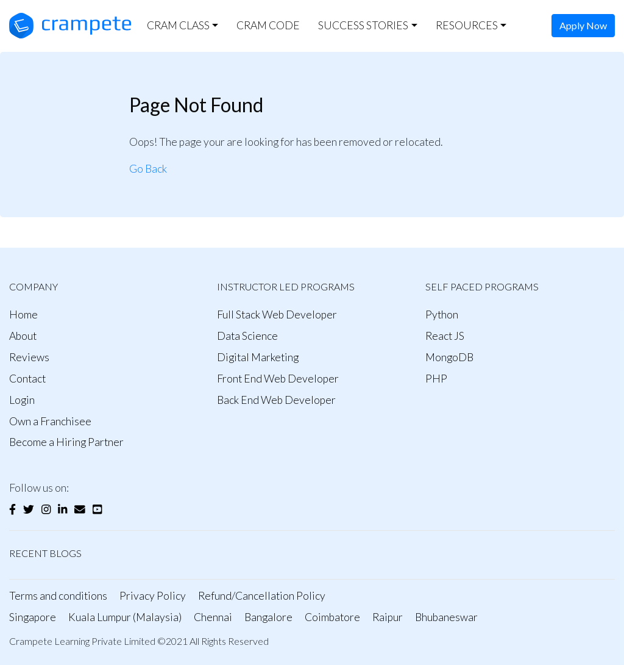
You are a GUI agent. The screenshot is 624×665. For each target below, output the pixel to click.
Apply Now (583, 25)
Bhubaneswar (446, 617)
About (23, 335)
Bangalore (268, 617)
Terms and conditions (58, 595)
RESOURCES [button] (467, 25)
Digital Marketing (258, 357)
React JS (444, 335)
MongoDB (449, 357)
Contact (27, 378)
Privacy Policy (152, 595)
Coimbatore (332, 617)
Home (23, 314)
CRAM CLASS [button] (178, 25)
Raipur (387, 617)
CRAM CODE (268, 25)
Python (441, 314)
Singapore (32, 617)
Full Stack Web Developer (277, 314)
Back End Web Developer (276, 400)
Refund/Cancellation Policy (261, 595)
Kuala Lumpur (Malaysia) (125, 617)
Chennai (213, 617)
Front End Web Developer (278, 378)
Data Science (247, 335)
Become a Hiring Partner (66, 442)
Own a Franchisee (50, 421)
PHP (436, 378)
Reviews (29, 357)
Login (22, 400)
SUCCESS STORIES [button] (363, 25)
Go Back (148, 168)
